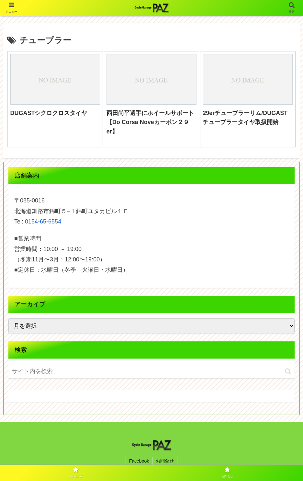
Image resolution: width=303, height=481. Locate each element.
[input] (49, 371)
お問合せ (165, 461)
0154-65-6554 (43, 221)
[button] (288, 371)
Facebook (139, 461)
